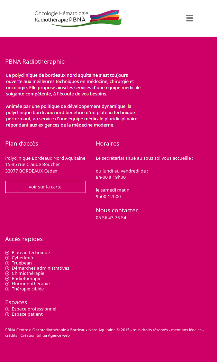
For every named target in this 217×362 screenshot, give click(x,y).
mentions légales (186, 329)
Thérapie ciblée (28, 289)
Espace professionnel (34, 309)
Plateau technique (31, 252)
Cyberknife (23, 257)
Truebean (22, 263)
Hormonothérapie (31, 283)
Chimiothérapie (28, 273)
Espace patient (27, 314)
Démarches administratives (40, 268)
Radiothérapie (27, 278)
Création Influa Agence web (45, 335)
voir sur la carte (45, 187)
